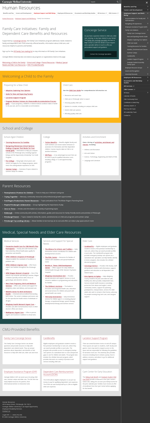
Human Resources (21, 7)
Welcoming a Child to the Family (13, 62)
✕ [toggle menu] (147, 2)
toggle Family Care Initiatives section (147, 30)
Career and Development (24, 13)
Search (117, 2)
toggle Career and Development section (147, 9)
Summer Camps (11, 169)
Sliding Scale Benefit (92, 377)
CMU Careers (113, 13)
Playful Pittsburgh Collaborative (17, 205)
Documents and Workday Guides (85, 13)
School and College (34, 62)
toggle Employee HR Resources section (147, 77)
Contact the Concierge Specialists (100, 54)
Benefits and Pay (8, 13)
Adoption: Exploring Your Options (18, 90)
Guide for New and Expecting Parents (19, 94)
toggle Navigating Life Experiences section (147, 23)
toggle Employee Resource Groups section (147, 67)
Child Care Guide (75, 90)
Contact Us (6, 411)
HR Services (101, 13)
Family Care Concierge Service (17, 338)
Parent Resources (48, 62)
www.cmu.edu (17, 415)
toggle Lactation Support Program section (147, 59)
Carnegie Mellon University (16, 2)
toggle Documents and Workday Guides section (147, 80)
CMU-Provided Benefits (35, 65)
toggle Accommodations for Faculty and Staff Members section (147, 18)
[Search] (104, 2)
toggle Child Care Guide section (147, 43)
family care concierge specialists (97, 40)
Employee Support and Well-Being (44, 13)
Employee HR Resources (65, 13)
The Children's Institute (53, 286)
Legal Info (5, 415)
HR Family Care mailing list (23, 51)
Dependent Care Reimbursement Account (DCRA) (58, 373)
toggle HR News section (147, 92)
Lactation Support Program (16, 98)
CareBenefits (49, 338)
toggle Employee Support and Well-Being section (147, 13)
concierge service (20, 41)
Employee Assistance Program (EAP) (20, 371)
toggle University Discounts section (147, 74)
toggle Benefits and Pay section (147, 6)
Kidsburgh (8, 213)
